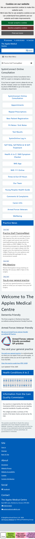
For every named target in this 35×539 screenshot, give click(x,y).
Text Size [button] (30, 40)
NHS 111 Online (17, 170)
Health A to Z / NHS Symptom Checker (17, 155)
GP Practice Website (7, 520)
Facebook (5, 489)
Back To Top (5, 454)
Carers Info (17, 203)
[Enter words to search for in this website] (13, 50)
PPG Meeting (9, 264)
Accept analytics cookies (17, 23)
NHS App (17, 163)
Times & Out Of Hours (17, 177)
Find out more (17, 33)
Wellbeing (17, 216)
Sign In (3, 447)
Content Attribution (7, 479)
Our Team (17, 183)
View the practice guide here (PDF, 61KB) (14, 363)
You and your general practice (11, 353)
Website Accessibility (8, 472)
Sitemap (4, 451)
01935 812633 (19, 40)
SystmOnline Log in (17, 138)
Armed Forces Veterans (18, 209)
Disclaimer (4, 465)
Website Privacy (6, 468)
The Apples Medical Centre (9, 45)
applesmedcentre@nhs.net (10, 509)
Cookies (3, 475)
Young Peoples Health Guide (17, 190)
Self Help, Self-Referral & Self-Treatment (17, 146)
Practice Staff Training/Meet (13, 63)
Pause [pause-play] (3, 536)
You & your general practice (16, 280)
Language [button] (8, 40)
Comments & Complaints (17, 196)
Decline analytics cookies (17, 28)
